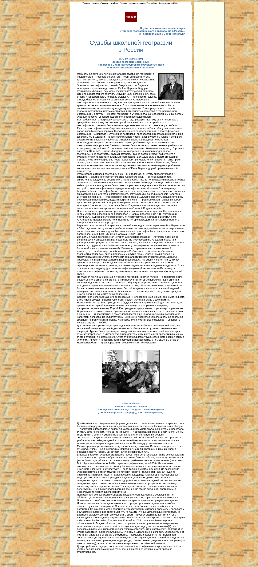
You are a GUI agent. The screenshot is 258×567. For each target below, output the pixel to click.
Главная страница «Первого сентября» (100, 3)
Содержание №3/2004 (168, 3)
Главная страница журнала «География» (138, 3)
